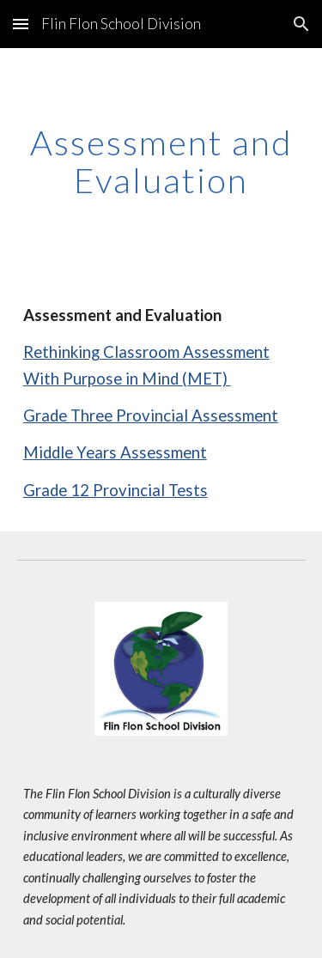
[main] (161, 161)
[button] (20, 23)
